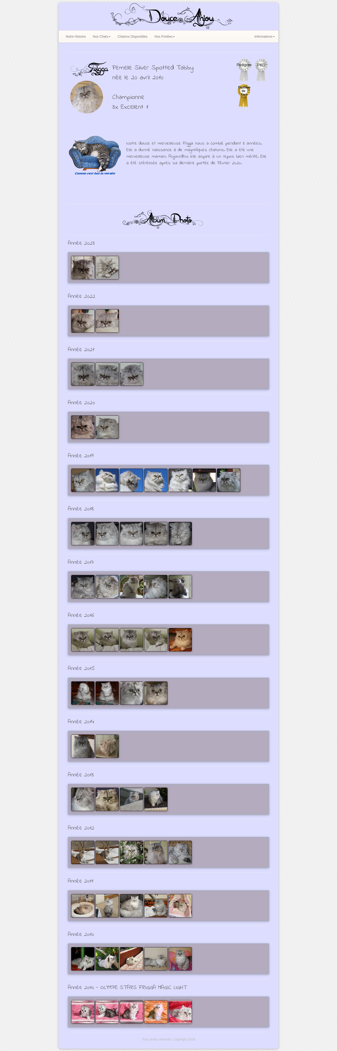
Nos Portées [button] (164, 36)
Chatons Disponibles (132, 36)
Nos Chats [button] (101, 36)
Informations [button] (264, 36)
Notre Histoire (76, 36)
